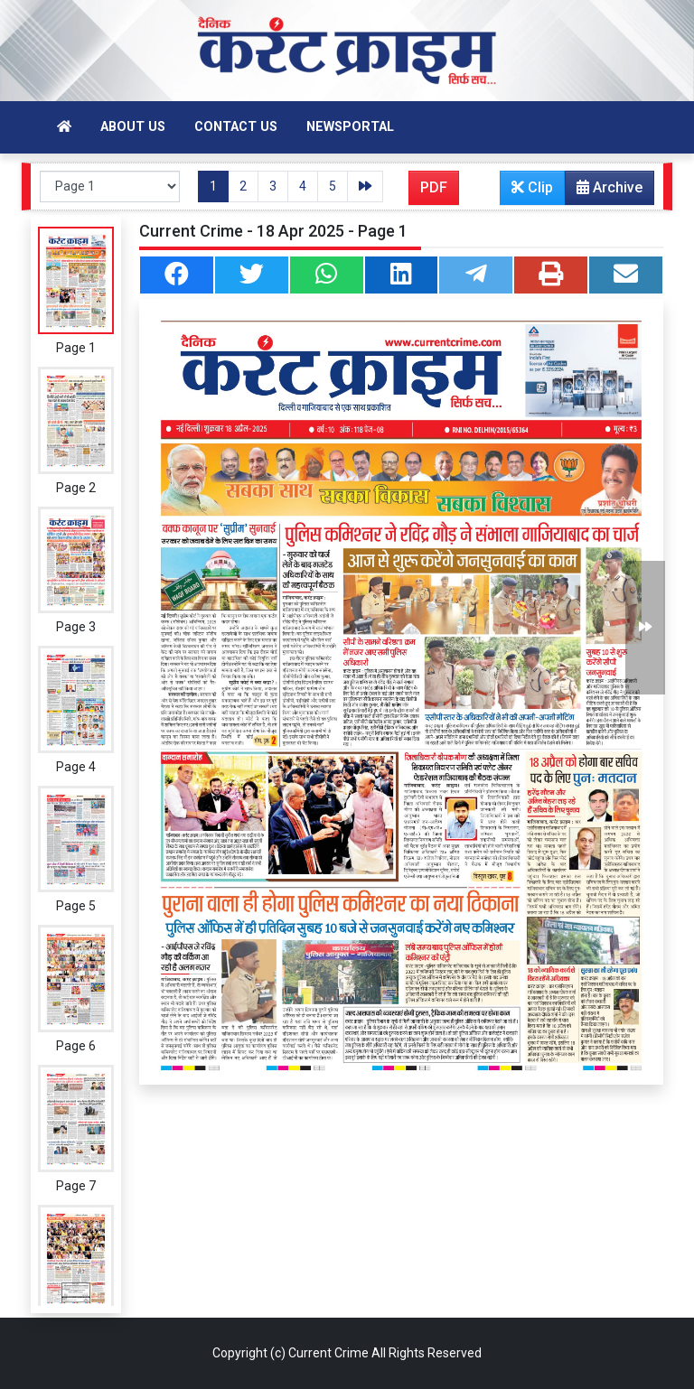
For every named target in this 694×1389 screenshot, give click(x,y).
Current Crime (328, 1353)
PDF (433, 187)
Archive (604, 191)
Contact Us (235, 127)
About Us (132, 127)
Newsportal (350, 127)
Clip (532, 187)
